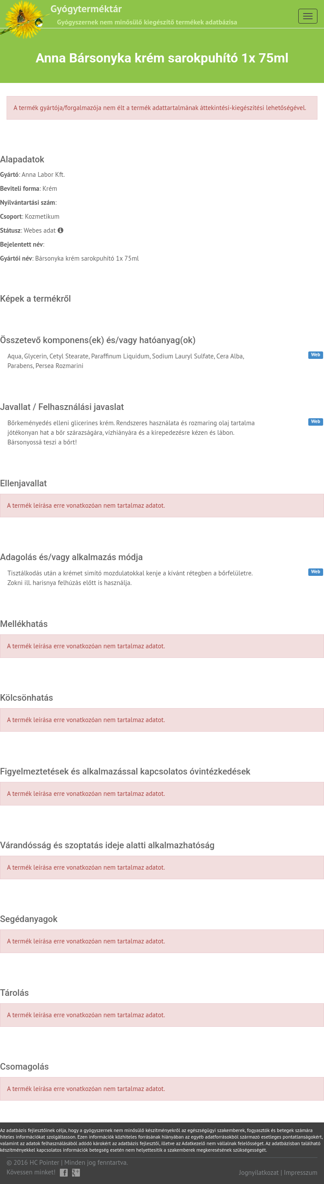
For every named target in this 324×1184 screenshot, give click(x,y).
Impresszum (300, 1172)
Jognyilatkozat (259, 1172)
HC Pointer (44, 1162)
